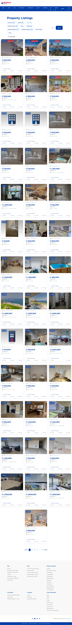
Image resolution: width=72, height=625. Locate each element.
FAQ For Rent (50, 602)
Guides (48, 600)
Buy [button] (4, 7)
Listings (9, 574)
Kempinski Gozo (50, 587)
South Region (50, 576)
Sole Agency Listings (11, 576)
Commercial (9, 596)
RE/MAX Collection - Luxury (13, 598)
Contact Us (56, 8)
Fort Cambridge (50, 585)
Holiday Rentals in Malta (32, 576)
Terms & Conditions (33, 623)
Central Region (50, 574)
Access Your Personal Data (52, 610)
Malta (48, 596)
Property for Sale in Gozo (12, 572)
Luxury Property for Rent (32, 572)
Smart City (49, 582)
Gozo (48, 598)
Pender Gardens (50, 578)
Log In (69, 8)
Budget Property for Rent (32, 574)
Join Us (51, 8)
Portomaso (49, 580)
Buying (8, 568)
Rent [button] (9, 7)
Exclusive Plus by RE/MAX (13, 578)
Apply (59, 27)
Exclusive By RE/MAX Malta (13, 595)
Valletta (48, 568)
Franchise (45, 7)
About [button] (38, 7)
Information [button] (31, 7)
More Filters (39, 29)
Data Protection (50, 608)
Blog (48, 595)
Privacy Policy (50, 606)
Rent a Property (30, 570)
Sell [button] (15, 7)
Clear (52, 27)
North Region (50, 572)
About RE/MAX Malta (31, 598)
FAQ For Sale (49, 604)
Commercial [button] (22, 7)
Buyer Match (10, 580)
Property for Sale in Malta (12, 570)
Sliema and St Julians (51, 570)
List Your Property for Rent (33, 568)
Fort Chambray (50, 589)
